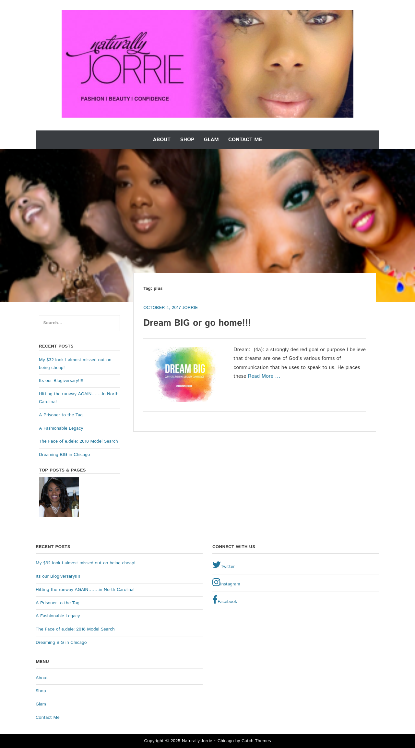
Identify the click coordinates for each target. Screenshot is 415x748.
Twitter (223, 565)
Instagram (226, 582)
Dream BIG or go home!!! (197, 323)
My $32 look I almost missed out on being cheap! (86, 563)
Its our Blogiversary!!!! (61, 380)
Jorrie (190, 307)
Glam (211, 139)
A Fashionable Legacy (61, 428)
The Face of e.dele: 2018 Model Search (78, 441)
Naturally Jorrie (197, 741)
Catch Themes (256, 741)
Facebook (224, 600)
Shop (187, 139)
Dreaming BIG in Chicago (64, 454)
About (162, 139)
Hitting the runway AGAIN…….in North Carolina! (85, 589)
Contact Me (245, 139)
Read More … (264, 376)
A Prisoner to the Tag (61, 415)
